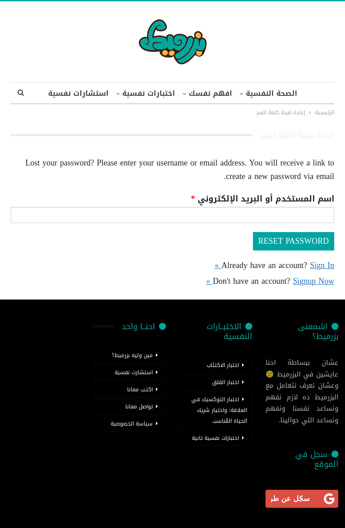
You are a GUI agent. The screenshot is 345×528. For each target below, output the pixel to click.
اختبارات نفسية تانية (215, 438)
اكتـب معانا (140, 389)
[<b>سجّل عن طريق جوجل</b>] (301, 499)
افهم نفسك (205, 93)
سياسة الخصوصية (132, 424)
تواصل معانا (139, 407)
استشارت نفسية (134, 372)
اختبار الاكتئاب (223, 365)
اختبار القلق (225, 382)
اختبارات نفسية (141, 93)
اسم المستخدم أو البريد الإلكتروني (262, 198)
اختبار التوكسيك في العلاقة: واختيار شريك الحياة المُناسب (219, 410)
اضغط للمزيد (78, 93)
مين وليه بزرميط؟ (132, 355)
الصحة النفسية (268, 93)
